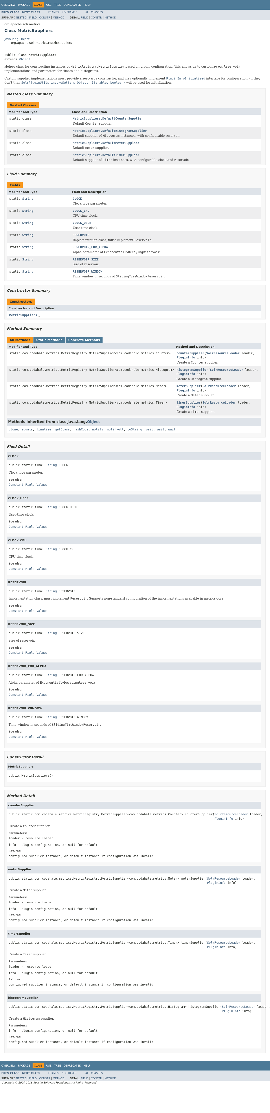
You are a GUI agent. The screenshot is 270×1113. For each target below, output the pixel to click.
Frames (53, 12)
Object (24, 59)
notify (97, 429)
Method (58, 17)
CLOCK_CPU (81, 210)
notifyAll (115, 429)
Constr (44, 17)
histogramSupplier (192, 369)
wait (149, 429)
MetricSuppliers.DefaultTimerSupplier (106, 155)
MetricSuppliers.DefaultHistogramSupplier (110, 131)
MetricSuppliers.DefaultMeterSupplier (106, 143)
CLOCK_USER (82, 223)
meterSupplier (188, 386)
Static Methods (49, 340)
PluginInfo (185, 357)
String (27, 198)
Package (24, 4)
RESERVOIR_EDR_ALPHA (90, 247)
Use (48, 4)
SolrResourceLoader (223, 353)
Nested (21, 17)
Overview (8, 4)
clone (13, 429)
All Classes (94, 12)
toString (134, 429)
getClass (62, 429)
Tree (57, 4)
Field (33, 17)
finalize (43, 429)
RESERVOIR (81, 235)
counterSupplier (190, 353)
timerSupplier (188, 402)
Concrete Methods (84, 340)
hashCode (80, 429)
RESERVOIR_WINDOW (87, 271)
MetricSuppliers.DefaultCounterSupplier (108, 118)
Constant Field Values (28, 484)
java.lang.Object (16, 39)
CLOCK (77, 198)
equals (27, 429)
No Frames (69, 12)
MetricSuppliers (23, 315)
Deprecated (72, 4)
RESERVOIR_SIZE (86, 259)
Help (87, 4)
